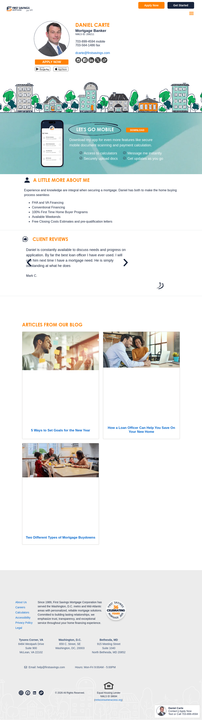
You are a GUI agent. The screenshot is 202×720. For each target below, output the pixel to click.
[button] (191, 13)
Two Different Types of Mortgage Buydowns (60, 537)
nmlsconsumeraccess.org (108, 700)
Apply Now (185, 711)
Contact (172, 711)
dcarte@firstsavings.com (92, 53)
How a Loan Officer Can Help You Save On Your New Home (141, 430)
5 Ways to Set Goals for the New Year (60, 430)
